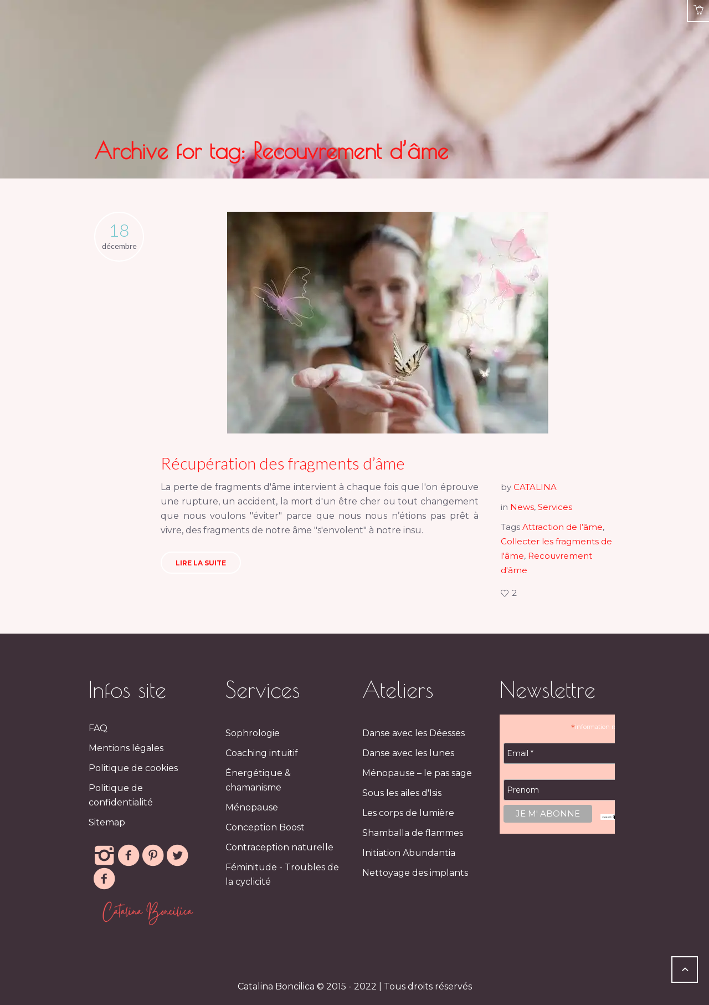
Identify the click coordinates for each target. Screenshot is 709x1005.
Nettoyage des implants (415, 873)
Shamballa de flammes (412, 833)
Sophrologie (252, 733)
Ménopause (251, 807)
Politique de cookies (133, 768)
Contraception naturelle (279, 847)
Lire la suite (201, 563)
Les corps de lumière (408, 813)
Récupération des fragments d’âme (283, 463)
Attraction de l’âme (562, 527)
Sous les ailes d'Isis (401, 793)
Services (555, 507)
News (522, 507)
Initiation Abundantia (408, 853)
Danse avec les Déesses (413, 733)
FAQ (98, 728)
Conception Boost (265, 827)
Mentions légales (126, 748)
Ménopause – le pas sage (417, 773)
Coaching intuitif (261, 753)
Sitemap (107, 822)
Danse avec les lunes (408, 753)
